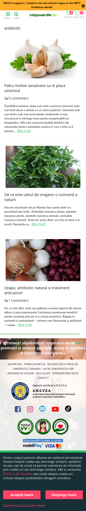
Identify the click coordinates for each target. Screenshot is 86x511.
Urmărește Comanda (27, 369)
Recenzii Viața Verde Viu (62, 364)
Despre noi (15, 364)
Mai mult (24, 131)
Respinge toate (64, 494)
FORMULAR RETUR (34, 364)
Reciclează (43, 373)
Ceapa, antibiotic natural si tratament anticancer (36, 290)
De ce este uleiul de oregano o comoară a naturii (40, 197)
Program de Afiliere (20, 373)
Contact (43, 378)
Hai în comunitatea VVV (58, 369)
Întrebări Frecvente (65, 373)
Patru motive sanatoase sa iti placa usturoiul (34, 88)
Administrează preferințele (24, 505)
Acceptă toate (21, 494)
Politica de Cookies (17, 473)
